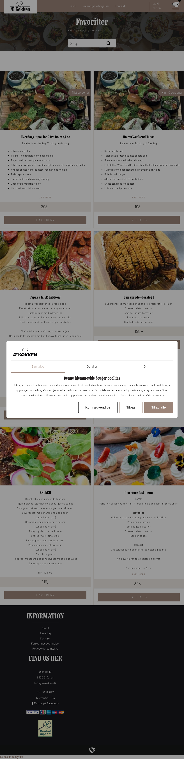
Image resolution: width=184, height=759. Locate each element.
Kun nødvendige (97, 407)
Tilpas (130, 407)
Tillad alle (158, 407)
